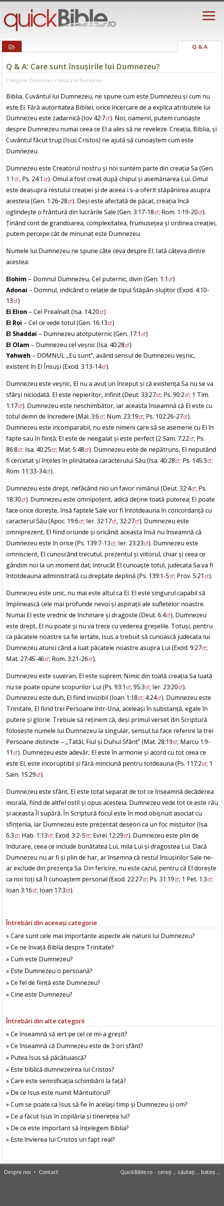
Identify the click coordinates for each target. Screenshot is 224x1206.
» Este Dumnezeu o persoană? (49, 971)
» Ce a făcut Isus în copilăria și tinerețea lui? (68, 1116)
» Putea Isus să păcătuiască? (46, 1057)
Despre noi (17, 1172)
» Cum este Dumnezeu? (39, 959)
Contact (48, 1172)
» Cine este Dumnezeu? (39, 994)
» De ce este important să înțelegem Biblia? (67, 1128)
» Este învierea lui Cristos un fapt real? (60, 1139)
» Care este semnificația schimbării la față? (66, 1081)
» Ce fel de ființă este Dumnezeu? (53, 982)
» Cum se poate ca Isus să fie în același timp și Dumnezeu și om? (96, 1104)
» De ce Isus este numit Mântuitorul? (58, 1092)
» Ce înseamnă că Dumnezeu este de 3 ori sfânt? (74, 1046)
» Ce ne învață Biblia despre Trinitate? (60, 947)
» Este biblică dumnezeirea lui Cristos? (60, 1069)
